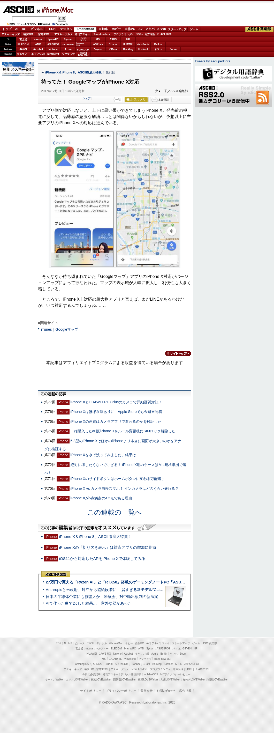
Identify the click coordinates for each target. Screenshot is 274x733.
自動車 (103, 29)
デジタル (66, 29)
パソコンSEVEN (83, 39)
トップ (6, 29)
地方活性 (149, 34)
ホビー (116, 29)
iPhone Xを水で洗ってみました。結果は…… (107, 455)
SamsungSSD (80, 44)
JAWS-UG (105, 653)
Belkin (158, 44)
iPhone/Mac (55, 9)
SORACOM (121, 664)
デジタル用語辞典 (131, 674)
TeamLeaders (102, 34)
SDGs (139, 34)
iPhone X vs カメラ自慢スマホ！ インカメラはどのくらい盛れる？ (125, 488)
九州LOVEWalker (170, 679)
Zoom (173, 49)
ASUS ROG (53, 44)
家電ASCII (44, 34)
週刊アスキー (82, 34)
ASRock (98, 44)
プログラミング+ (123, 34)
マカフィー (23, 54)
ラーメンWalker (54, 679)
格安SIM (28, 34)
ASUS (113, 39)
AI (16, 29)
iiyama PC (130, 648)
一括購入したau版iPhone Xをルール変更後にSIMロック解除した (123, 431)
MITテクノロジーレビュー (175, 674)
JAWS (23, 49)
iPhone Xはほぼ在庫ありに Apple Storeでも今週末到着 (116, 412)
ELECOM (23, 44)
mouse (38, 39)
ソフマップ (68, 54)
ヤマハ (158, 49)
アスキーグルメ (63, 34)
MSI (98, 39)
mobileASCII (151, 674)
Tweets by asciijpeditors (212, 61)
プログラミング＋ (160, 669)
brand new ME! (162, 658)
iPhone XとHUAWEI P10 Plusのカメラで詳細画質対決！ (116, 402)
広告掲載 (185, 691)
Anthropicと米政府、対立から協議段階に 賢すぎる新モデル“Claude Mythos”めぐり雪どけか (127, 589)
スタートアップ (177, 29)
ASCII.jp (18, 9)
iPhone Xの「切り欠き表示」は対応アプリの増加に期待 (108, 547)
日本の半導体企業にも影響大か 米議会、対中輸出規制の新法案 (102, 596)
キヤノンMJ (38, 54)
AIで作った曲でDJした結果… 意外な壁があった (89, 603)
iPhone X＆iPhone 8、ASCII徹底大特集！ (75, 72)
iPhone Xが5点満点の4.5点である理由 (101, 498)
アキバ (150, 29)
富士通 (23, 39)
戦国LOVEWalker (217, 679)
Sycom (68, 39)
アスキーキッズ (11, 34)
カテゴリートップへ (175, 353)
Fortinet (143, 49)
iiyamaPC (53, 39)
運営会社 (146, 691)
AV (141, 29)
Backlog (128, 49)
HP (128, 39)
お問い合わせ (166, 691)
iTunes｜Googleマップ (59, 329)
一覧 (118, 99)
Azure (68, 49)
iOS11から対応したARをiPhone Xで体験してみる (102, 558)
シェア (86, 98)
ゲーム (194, 29)
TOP (58, 643)
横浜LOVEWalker (101, 679)
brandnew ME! (83, 54)
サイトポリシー (91, 691)
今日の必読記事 (91, 674)
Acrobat (38, 49)
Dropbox (98, 49)
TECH (51, 29)
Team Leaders (139, 669)
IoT (24, 29)
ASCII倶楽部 (259, 29)
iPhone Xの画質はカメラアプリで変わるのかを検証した (116, 421)
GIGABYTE (68, 44)
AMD (38, 44)
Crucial (113, 44)
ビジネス (37, 29)
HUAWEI (128, 44)
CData (113, 49)
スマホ (161, 29)
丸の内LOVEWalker (194, 679)
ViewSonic (143, 44)
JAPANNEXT (53, 54)
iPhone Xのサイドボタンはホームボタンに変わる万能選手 (118, 479)
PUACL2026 (164, 34)
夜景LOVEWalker (148, 679)
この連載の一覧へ (114, 512)
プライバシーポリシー (120, 691)
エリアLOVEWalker (77, 679)
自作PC (130, 29)
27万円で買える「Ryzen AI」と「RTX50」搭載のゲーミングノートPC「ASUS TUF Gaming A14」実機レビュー (144, 582)
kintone (53, 49)
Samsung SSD (82, 664)
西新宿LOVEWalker (124, 679)
